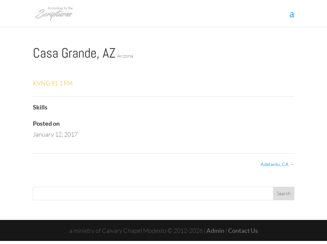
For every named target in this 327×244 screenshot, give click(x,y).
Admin (215, 230)
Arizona (125, 56)
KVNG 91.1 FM (53, 83)
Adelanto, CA (277, 164)
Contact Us (243, 230)
